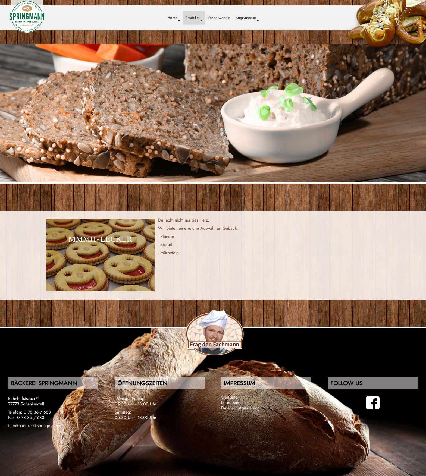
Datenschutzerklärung (240, 408)
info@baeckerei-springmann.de (36, 426)
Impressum (230, 402)
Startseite (229, 397)
